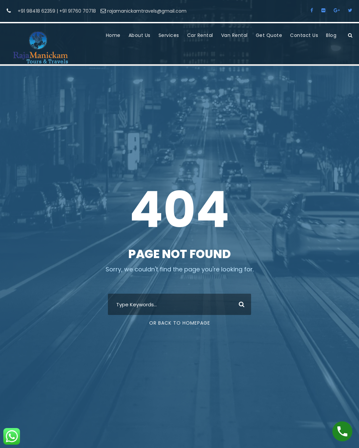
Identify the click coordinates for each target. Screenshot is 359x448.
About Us (140, 35)
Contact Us (304, 35)
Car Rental (200, 35)
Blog (331, 35)
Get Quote (269, 35)
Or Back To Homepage (179, 323)
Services (169, 35)
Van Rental (234, 35)
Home (113, 35)
